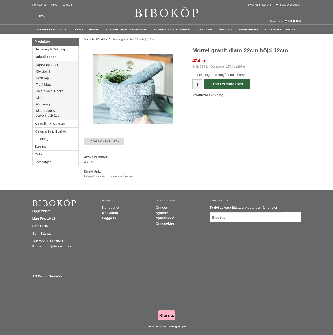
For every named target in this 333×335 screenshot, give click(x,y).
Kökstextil (57, 71)
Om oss (162, 207)
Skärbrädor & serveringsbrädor (57, 113)
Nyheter (162, 213)
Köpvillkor (110, 213)
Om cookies (165, 223)
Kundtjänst (39, 4)
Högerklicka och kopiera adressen (109, 176)
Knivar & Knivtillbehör (173, 29)
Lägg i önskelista (104, 141)
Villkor (54, 4)
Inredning (206, 29)
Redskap (57, 78)
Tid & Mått (57, 84)
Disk (57, 97)
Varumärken (249, 29)
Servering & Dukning (53, 29)
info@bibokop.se (57, 246)
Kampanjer (273, 29)
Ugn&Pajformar (57, 65)
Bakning (226, 29)
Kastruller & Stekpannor (127, 29)
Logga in (67, 4)
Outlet (291, 29)
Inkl (290, 21)
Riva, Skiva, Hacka (57, 91)
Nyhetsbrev (165, 218)
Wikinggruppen (177, 326)
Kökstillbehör (88, 29)
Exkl (298, 21)
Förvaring (57, 104)
